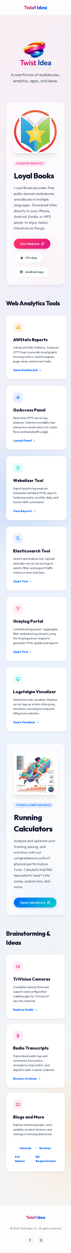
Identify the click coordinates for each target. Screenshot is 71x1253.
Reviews (45, 1148)
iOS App (28, 258)
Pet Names (20, 1159)
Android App (32, 272)
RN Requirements (46, 1159)
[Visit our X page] (41, 1240)
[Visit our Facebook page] (30, 1240)
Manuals (25, 1148)
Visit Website (32, 244)
